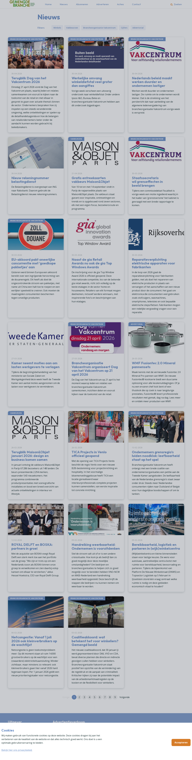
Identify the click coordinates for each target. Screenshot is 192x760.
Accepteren (181, 742)
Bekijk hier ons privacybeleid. (16, 750)
